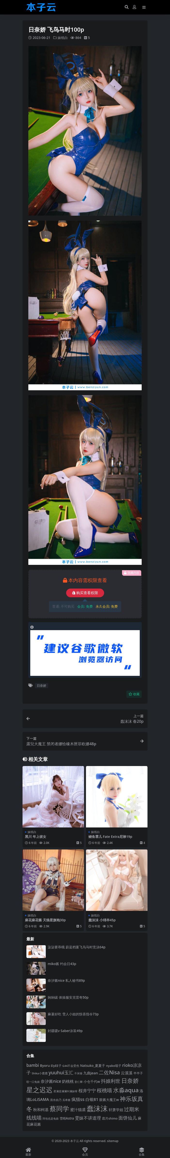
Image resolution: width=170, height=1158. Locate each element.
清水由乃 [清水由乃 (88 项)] (56, 1100)
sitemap (112, 1141)
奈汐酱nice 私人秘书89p (66, 980)
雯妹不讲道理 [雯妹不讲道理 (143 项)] (88, 1118)
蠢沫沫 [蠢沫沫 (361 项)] (97, 1108)
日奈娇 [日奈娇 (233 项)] (130, 1080)
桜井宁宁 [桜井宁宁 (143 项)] (87, 1090)
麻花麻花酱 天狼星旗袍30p (45, 919)
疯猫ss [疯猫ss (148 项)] (78, 1099)
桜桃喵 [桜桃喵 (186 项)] (104, 1089)
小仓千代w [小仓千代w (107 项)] (92, 1081)
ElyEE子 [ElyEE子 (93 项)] (56, 1065)
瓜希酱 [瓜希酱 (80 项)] (66, 1099)
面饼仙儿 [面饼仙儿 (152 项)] (127, 1117)
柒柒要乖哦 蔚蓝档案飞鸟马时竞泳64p (76, 946)
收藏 (134, 694)
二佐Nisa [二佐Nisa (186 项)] (109, 1072)
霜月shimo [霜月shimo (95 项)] (109, 1118)
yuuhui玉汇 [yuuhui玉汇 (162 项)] (60, 1072)
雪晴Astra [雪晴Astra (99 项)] (67, 1118)
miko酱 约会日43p (62, 963)
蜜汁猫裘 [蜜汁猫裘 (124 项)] (78, 1109)
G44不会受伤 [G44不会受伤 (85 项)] (70, 1065)
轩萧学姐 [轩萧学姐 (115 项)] (116, 1109)
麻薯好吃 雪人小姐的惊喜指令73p (73, 1013)
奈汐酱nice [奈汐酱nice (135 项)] (51, 1081)
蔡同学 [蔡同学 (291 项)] (59, 1108)
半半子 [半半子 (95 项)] (138, 1073)
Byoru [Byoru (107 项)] (45, 1065)
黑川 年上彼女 (35, 836)
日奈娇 (41, 685)
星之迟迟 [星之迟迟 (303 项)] (39, 1089)
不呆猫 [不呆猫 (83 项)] (78, 1073)
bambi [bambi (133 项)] (32, 1065)
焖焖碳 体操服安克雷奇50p (68, 997)
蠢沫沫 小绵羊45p (102, 919)
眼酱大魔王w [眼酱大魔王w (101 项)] (109, 1099)
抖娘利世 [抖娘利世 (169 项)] (110, 1080)
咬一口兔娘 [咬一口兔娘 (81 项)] (33, 1081)
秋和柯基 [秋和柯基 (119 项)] (41, 1109)
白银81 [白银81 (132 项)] (91, 1099)
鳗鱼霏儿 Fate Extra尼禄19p (110, 836)
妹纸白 (63, 37)
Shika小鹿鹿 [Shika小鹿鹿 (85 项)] (40, 1073)
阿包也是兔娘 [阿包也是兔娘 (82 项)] (51, 1118)
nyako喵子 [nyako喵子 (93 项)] (113, 1065)
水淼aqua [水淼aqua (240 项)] (126, 1090)
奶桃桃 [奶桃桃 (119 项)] (68, 1081)
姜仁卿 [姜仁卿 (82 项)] (79, 1081)
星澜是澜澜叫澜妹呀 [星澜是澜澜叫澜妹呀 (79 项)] (65, 1091)
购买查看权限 (85, 593)
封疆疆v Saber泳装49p (65, 1030)
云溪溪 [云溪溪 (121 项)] (126, 1072)
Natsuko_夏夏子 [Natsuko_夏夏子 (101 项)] (92, 1065)
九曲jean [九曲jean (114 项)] (90, 1072)
